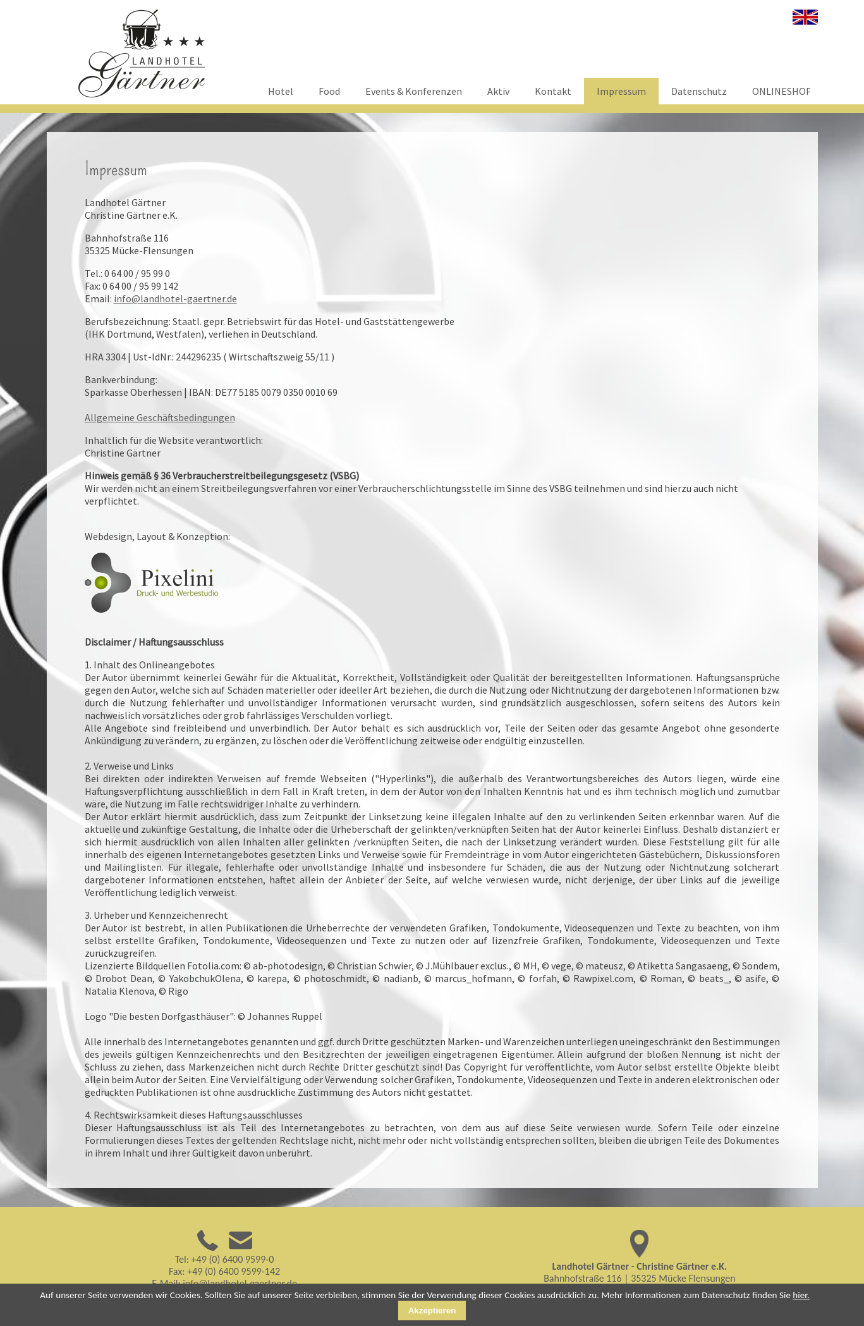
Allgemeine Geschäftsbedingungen (160, 417)
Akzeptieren (432, 1310)
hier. (801, 1295)
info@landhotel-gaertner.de (175, 298)
